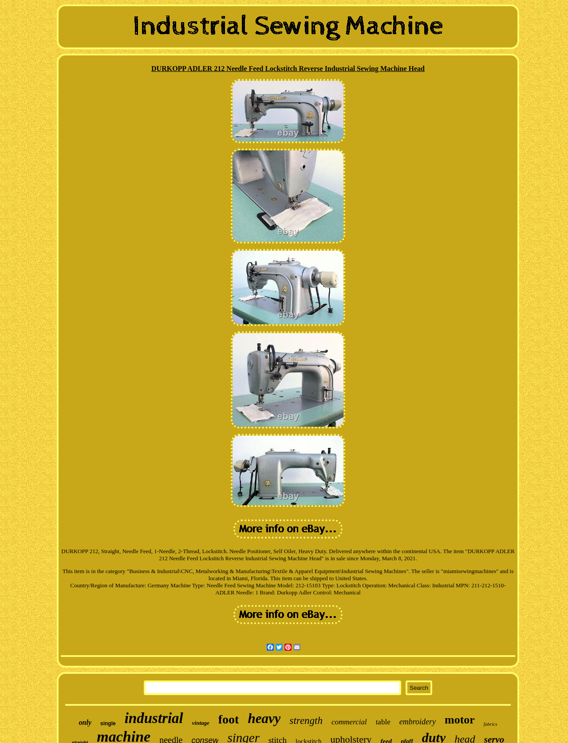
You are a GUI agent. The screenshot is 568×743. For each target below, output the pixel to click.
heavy (264, 718)
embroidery (417, 721)
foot (228, 719)
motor (460, 719)
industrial (154, 718)
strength (306, 720)
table (383, 722)
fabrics (490, 724)
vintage (200, 722)
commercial (349, 722)
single (108, 723)
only (85, 722)
